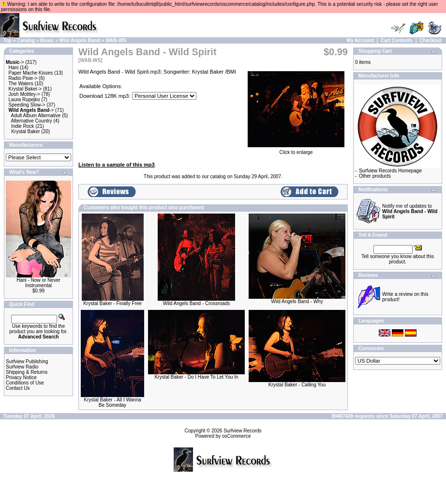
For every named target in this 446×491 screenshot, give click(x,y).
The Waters (20, 83)
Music (47, 40)
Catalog (26, 40)
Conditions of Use (25, 382)
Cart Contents (397, 40)
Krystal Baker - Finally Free (112, 303)
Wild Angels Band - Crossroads (196, 303)
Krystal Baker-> (25, 89)
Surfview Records (242, 430)
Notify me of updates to (409, 211)
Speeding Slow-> (27, 104)
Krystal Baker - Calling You (297, 384)
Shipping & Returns (26, 372)
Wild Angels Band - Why (297, 301)
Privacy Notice (21, 377)
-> (15, 62)
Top (7, 40)
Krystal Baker (25, 131)
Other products (375, 176)
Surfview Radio (22, 366)
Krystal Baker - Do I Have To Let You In (196, 377)
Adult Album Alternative (36, 115)
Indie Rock (22, 126)
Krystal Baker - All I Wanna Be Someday (112, 402)
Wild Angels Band (80, 40)
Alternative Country (31, 120)
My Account (360, 40)
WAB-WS (115, 40)
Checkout (430, 40)
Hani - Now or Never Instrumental (38, 282)
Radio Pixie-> (23, 78)
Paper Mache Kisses (31, 73)
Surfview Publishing (27, 361)
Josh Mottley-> (24, 94)
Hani (14, 67)
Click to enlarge (296, 150)
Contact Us (18, 388)
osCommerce (236, 436)
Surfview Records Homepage (390, 170)
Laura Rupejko (24, 99)
